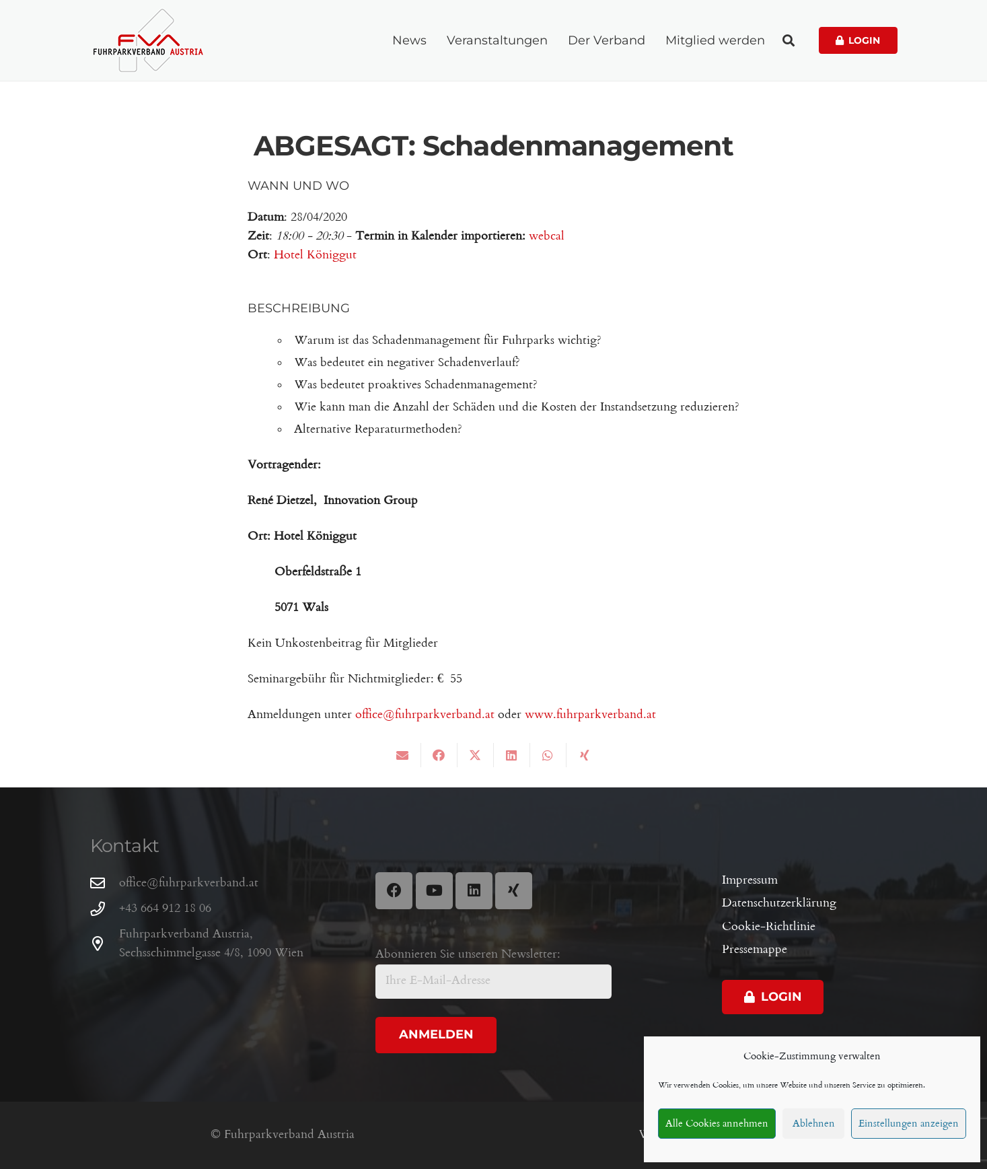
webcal (546, 236)
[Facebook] (393, 890)
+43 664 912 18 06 (165, 908)
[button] (788, 40)
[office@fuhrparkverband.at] (104, 883)
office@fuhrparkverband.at (425, 715)
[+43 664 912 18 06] (104, 909)
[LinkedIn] (473, 890)
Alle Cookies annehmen (716, 1124)
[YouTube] (434, 890)
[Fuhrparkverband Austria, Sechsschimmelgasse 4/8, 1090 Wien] (104, 944)
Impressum (750, 880)
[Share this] (439, 755)
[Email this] (403, 755)
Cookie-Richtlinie (768, 927)
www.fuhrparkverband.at (590, 715)
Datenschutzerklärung (779, 903)
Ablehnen (814, 1124)
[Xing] (513, 890)
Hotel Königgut (315, 255)
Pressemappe (754, 950)
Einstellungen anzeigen (908, 1124)
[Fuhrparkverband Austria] (148, 40)
